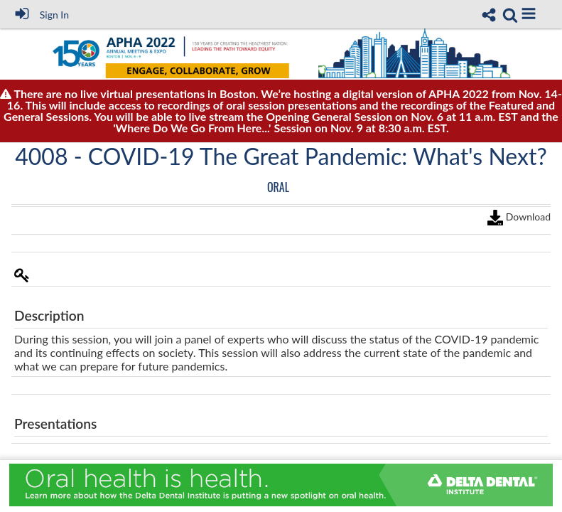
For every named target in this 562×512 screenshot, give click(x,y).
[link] (510, 15)
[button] (528, 13)
